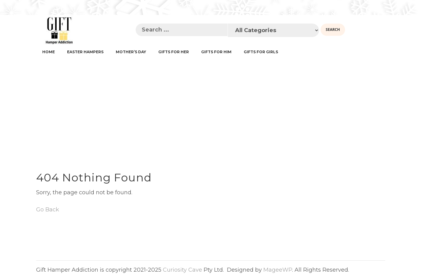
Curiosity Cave (182, 269)
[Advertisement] (210, 104)
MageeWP (277, 269)
